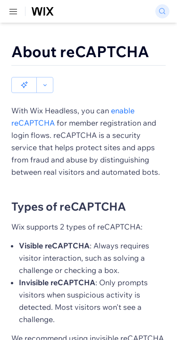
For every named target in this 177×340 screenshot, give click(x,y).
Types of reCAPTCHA (68, 190)
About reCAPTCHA (80, 51)
